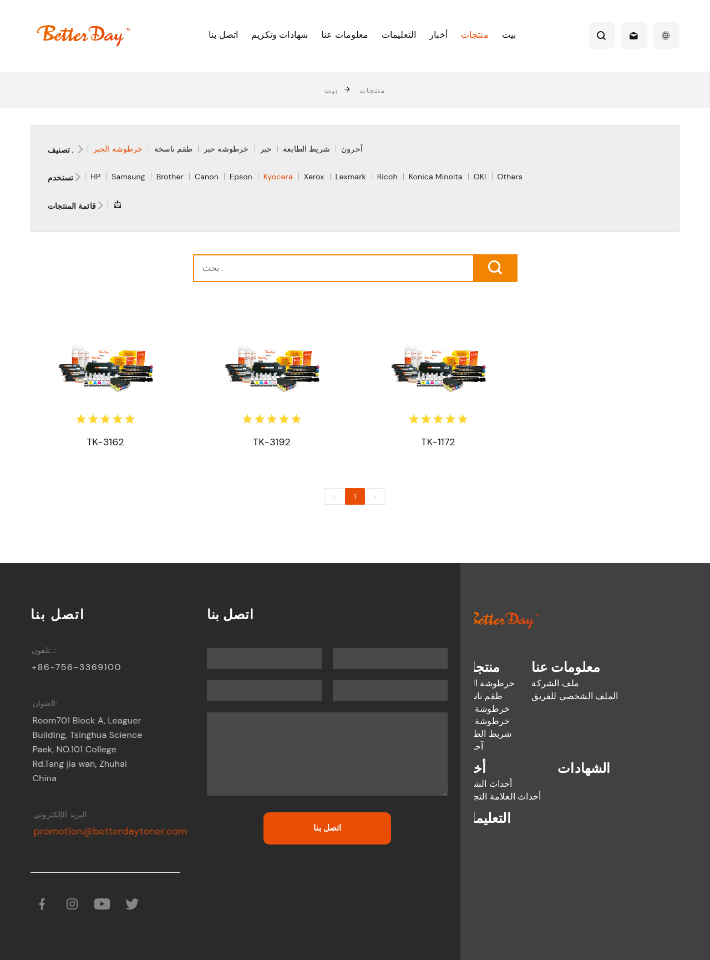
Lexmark (351, 177)
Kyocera (278, 177)
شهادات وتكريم (279, 35)
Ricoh (387, 177)
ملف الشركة (507, 683)
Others (510, 177)
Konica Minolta (436, 177)
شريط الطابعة (306, 149)
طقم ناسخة (173, 149)
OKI (480, 177)
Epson (241, 177)
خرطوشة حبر (226, 149)
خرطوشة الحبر (118, 149)
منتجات (475, 35)
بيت (509, 35)
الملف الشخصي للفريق (526, 696)
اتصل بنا (223, 35)
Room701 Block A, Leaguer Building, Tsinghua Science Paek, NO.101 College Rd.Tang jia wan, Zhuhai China (95, 749)
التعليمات (399, 35)
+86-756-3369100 (82, 667)
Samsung (128, 177)
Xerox (314, 177)
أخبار (438, 35)
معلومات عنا (344, 35)
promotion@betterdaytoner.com (120, 831)
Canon (207, 177)
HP (95, 177)
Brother (170, 177)
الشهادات (535, 768)
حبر (266, 149)
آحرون (352, 149)
